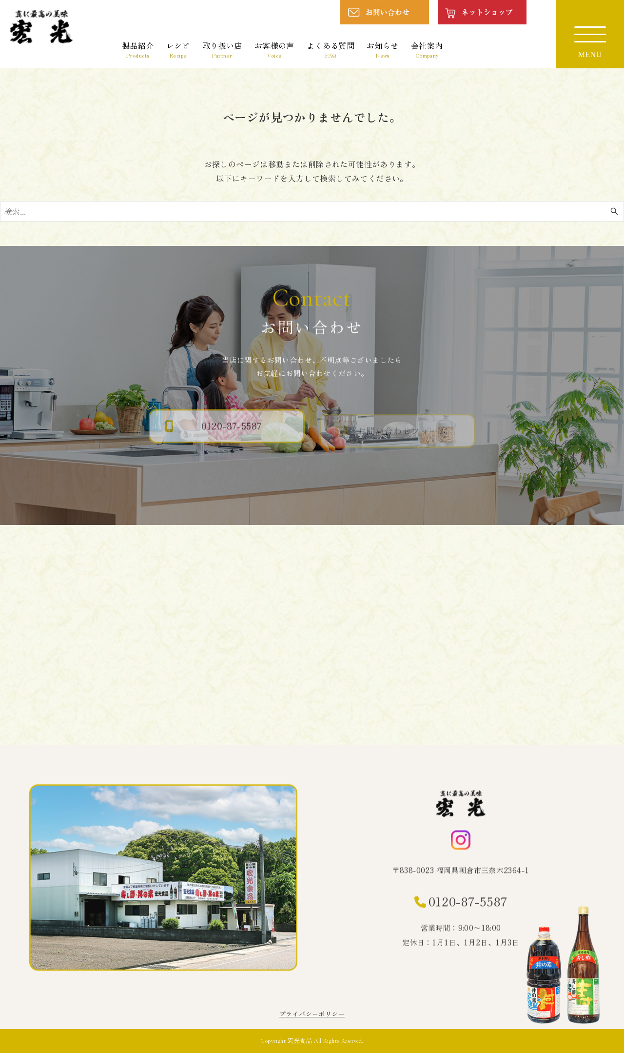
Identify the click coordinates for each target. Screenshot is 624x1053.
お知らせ (383, 49)
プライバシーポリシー (312, 1013)
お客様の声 (274, 49)
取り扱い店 (222, 49)
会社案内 (427, 49)
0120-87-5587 (468, 902)
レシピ (178, 49)
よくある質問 (330, 49)
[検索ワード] (312, 211)
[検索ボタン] (614, 211)
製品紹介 (138, 49)
